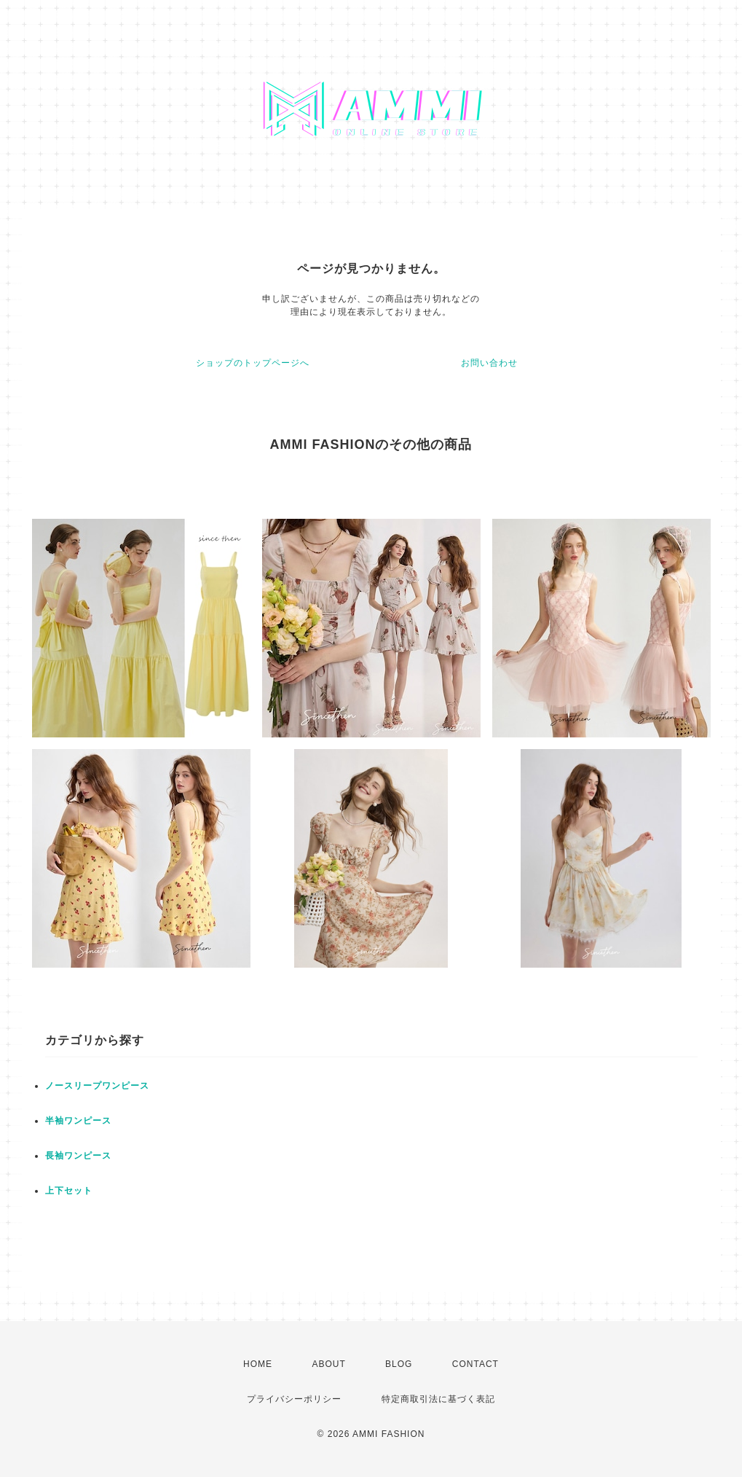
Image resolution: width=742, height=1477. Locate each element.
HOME (257, 1364)
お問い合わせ (489, 363)
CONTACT (475, 1364)
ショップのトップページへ (252, 363)
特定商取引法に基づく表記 (438, 1399)
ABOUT (328, 1364)
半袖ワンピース (78, 1121)
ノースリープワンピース (97, 1086)
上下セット (68, 1191)
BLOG (398, 1364)
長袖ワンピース (78, 1156)
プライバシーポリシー (294, 1399)
